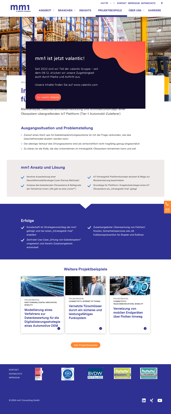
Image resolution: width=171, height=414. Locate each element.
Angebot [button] (45, 10)
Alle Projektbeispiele (85, 345)
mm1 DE (104, 3)
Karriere (154, 10)
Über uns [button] (135, 10)
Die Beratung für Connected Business (20, 8)
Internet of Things (71, 82)
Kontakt (121, 3)
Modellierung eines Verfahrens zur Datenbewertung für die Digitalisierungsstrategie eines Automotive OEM (42, 317)
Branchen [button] (65, 10)
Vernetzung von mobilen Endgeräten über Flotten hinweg (128, 312)
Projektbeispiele (110, 10)
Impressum (134, 3)
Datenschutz (148, 3)
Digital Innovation (50, 82)
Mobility (86, 82)
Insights (85, 10)
